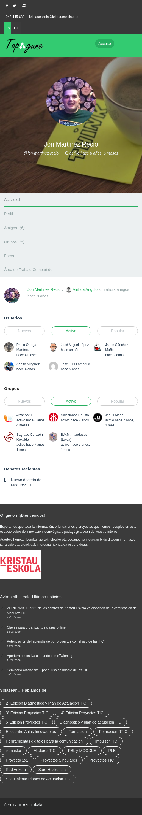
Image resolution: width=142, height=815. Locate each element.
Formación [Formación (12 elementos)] (77, 731)
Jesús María (114, 415)
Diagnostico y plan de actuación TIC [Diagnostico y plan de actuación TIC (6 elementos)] (90, 722)
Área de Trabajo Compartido (28, 269)
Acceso (104, 43)
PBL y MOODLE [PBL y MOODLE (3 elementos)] (82, 750)
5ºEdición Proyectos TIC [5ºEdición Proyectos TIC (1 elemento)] (26, 722)
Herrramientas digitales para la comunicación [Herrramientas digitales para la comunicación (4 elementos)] (44, 741)
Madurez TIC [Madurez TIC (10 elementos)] (45, 750)
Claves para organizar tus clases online (36, 627)
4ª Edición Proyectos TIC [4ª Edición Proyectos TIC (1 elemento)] (82, 713)
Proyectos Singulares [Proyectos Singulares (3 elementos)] (59, 760)
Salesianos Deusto (75, 415)
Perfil (8, 214)
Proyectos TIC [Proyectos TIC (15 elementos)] (102, 760)
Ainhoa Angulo (85, 289)
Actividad (12, 199)
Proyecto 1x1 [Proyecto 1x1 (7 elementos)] (17, 760)
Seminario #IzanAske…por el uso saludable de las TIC (47, 670)
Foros (9, 256)
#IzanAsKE (24, 415)
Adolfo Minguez (28, 364)
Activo (71, 331)
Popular (117, 331)
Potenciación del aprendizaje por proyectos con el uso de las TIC (55, 641)
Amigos (15, 227)
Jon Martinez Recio (43, 289)
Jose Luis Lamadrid (75, 364)
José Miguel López (75, 345)
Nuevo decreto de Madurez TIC (26, 482)
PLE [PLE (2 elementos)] (112, 750)
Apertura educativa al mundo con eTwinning (39, 656)
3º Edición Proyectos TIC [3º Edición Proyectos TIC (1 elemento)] (27, 713)
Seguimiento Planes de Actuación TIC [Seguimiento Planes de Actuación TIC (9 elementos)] (38, 779)
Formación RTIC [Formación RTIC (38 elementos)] (113, 731)
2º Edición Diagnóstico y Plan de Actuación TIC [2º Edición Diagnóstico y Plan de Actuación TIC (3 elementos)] (46, 703)
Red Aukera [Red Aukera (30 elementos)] (16, 769)
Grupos (15, 242)
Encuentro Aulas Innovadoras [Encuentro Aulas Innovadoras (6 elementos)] (31, 731)
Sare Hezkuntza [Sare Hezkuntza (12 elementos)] (52, 769)
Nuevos (24, 331)
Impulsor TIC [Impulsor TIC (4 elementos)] (106, 741)
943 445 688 (15, 17)
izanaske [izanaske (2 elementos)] (13, 750)
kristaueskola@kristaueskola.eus (53, 17)
